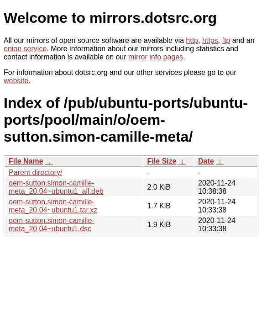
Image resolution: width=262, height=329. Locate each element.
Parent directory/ (35, 172)
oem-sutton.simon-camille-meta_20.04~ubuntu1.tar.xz (53, 206)
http (192, 40)
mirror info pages (155, 57)
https (210, 40)
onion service (25, 49)
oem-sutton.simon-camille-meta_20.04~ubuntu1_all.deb (56, 187)
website (16, 81)
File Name (26, 161)
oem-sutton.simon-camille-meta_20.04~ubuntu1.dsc (51, 225)
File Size (161, 161)
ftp (226, 40)
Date (206, 161)
